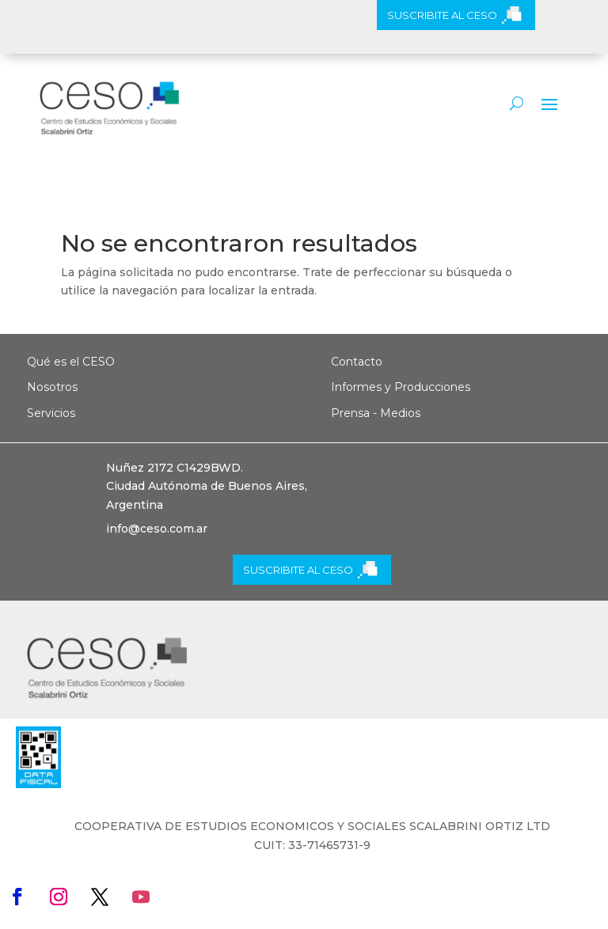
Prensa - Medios (375, 413)
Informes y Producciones (400, 387)
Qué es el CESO (71, 362)
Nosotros (52, 387)
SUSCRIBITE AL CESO (442, 15)
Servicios (51, 413)
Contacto (356, 362)
